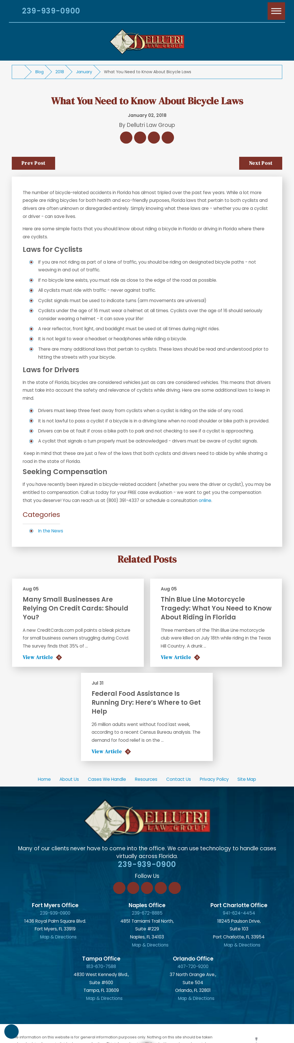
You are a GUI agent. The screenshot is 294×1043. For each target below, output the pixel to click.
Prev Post (33, 163)
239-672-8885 (147, 913)
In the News (50, 531)
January (84, 72)
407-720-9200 (192, 966)
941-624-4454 (239, 913)
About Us (69, 779)
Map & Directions (58, 937)
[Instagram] (161, 888)
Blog (39, 72)
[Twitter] (147, 888)
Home (44, 779)
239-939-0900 (51, 11)
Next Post (260, 163)
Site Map (246, 779)
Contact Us (178, 779)
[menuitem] (44, 779)
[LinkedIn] (133, 888)
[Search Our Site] (11, 12)
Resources (146, 779)
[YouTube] (175, 888)
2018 (59, 72)
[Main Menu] (276, 11)
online (205, 500)
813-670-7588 (101, 966)
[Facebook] (119, 888)
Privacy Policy (214, 779)
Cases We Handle (107, 779)
